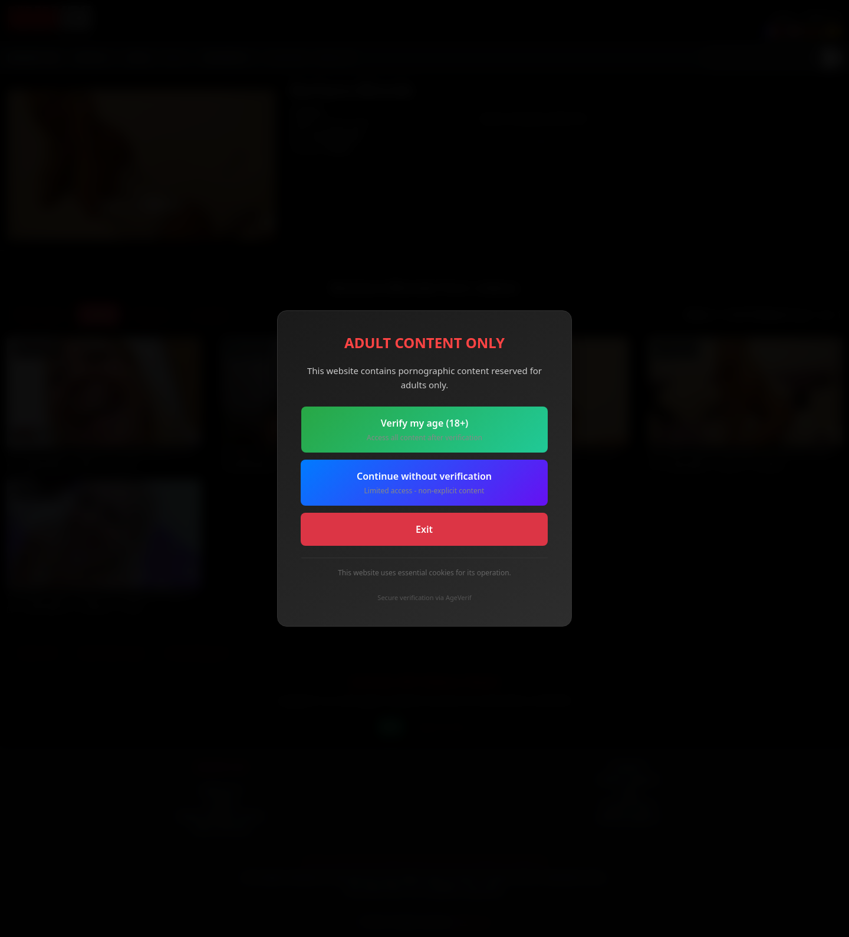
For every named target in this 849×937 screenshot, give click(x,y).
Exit (424, 529)
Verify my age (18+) (424, 430)
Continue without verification (424, 483)
